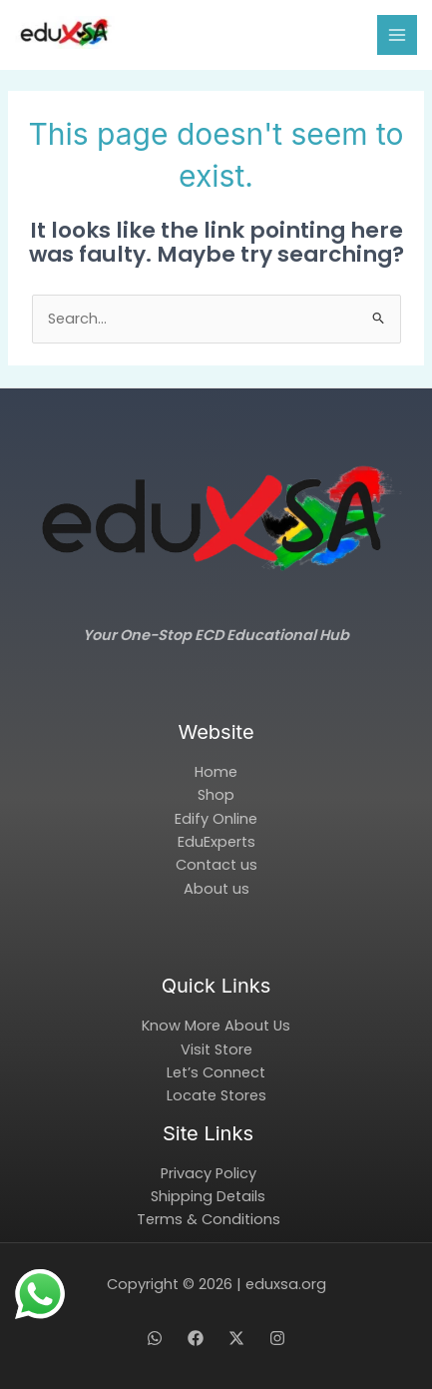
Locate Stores (216, 1095)
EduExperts (216, 842)
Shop (216, 795)
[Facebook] (196, 1338)
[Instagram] (277, 1338)
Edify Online (216, 819)
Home (216, 772)
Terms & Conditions (208, 1219)
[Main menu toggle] (397, 35)
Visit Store (216, 1049)
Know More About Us (216, 1026)
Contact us (216, 865)
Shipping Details (208, 1196)
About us (216, 889)
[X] (236, 1338)
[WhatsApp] (155, 1338)
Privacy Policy (208, 1173)
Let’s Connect (216, 1072)
